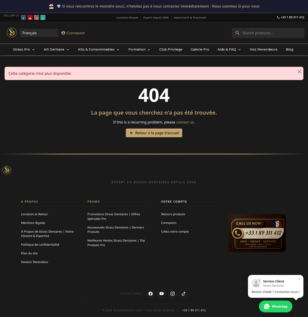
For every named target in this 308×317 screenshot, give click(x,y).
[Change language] (39, 33)
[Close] (299, 71)
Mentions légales (33, 223)
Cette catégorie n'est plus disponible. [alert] (155, 71)
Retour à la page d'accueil (154, 133)
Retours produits (173, 214)
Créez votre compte (175, 231)
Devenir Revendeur (34, 262)
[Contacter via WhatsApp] (275, 306)
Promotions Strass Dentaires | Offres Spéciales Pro (114, 216)
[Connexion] (73, 33)
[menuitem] (24, 49)
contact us (185, 122)
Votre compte (174, 202)
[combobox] (268, 33)
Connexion (168, 223)
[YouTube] (161, 294)
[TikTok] (183, 294)
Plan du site (29, 253)
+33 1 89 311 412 (290, 17)
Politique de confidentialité (40, 244)
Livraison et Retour (34, 214)
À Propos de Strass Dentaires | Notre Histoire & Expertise (47, 233)
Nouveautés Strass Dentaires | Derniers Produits (116, 229)
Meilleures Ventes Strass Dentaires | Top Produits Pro (116, 242)
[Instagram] (172, 294)
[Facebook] (150, 294)
